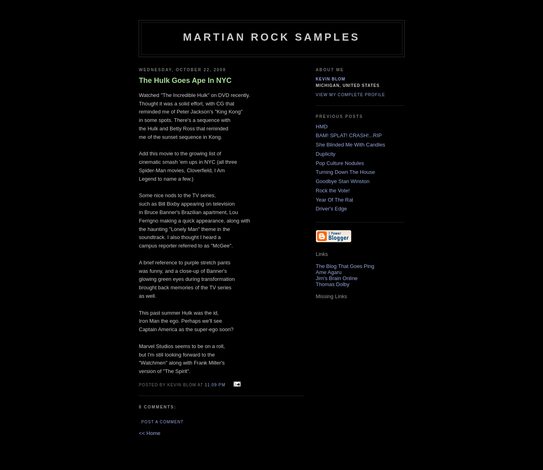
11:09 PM (215, 385)
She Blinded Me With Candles (350, 145)
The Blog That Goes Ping (345, 266)
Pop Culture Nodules (340, 163)
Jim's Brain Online (337, 278)
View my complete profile (350, 95)
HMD (322, 127)
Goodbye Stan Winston (343, 181)
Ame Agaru (329, 272)
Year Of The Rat (334, 200)
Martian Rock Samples (271, 37)
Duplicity (326, 154)
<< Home (149, 433)
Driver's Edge (331, 209)
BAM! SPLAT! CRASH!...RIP (349, 135)
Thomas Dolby (333, 284)
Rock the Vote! (333, 191)
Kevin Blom (331, 79)
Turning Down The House (345, 172)
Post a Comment (162, 422)
